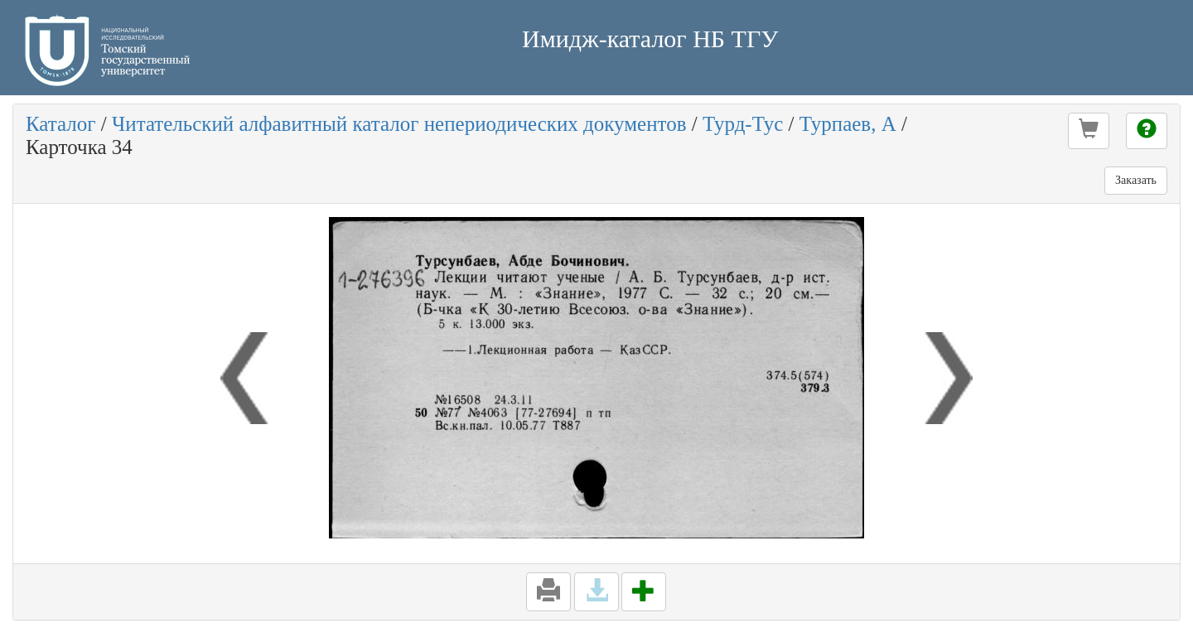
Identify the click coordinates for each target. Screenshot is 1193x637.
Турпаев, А (847, 124)
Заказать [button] (1136, 180)
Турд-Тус (743, 124)
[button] (1088, 131)
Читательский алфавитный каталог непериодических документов (399, 124)
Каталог (61, 124)
